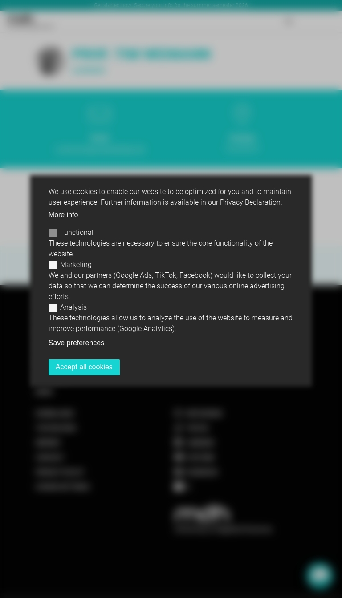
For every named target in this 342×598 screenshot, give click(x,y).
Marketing (76, 264)
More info (63, 214)
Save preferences (76, 343)
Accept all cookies (84, 367)
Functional (77, 232)
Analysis (73, 307)
